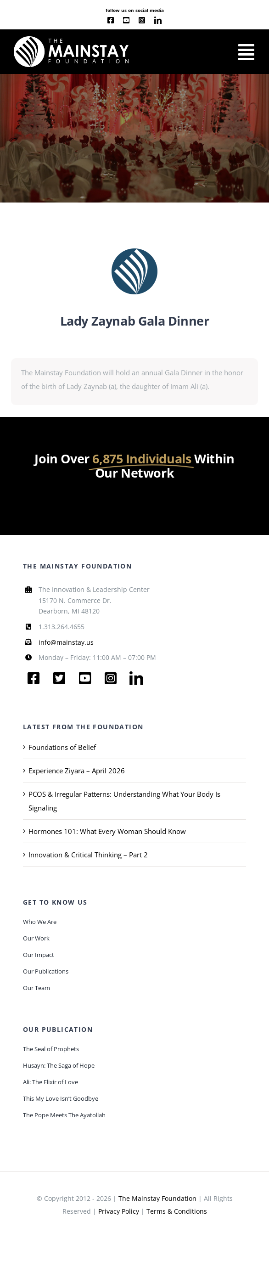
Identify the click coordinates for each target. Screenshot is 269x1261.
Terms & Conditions (176, 1211)
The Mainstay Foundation (157, 1198)
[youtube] (126, 20)
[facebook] (110, 20)
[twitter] (59, 678)
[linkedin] (158, 20)
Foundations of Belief (62, 747)
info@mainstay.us (66, 642)
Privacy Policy (118, 1211)
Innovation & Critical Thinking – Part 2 (88, 854)
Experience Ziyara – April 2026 (76, 770)
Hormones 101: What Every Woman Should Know (107, 831)
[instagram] (142, 20)
